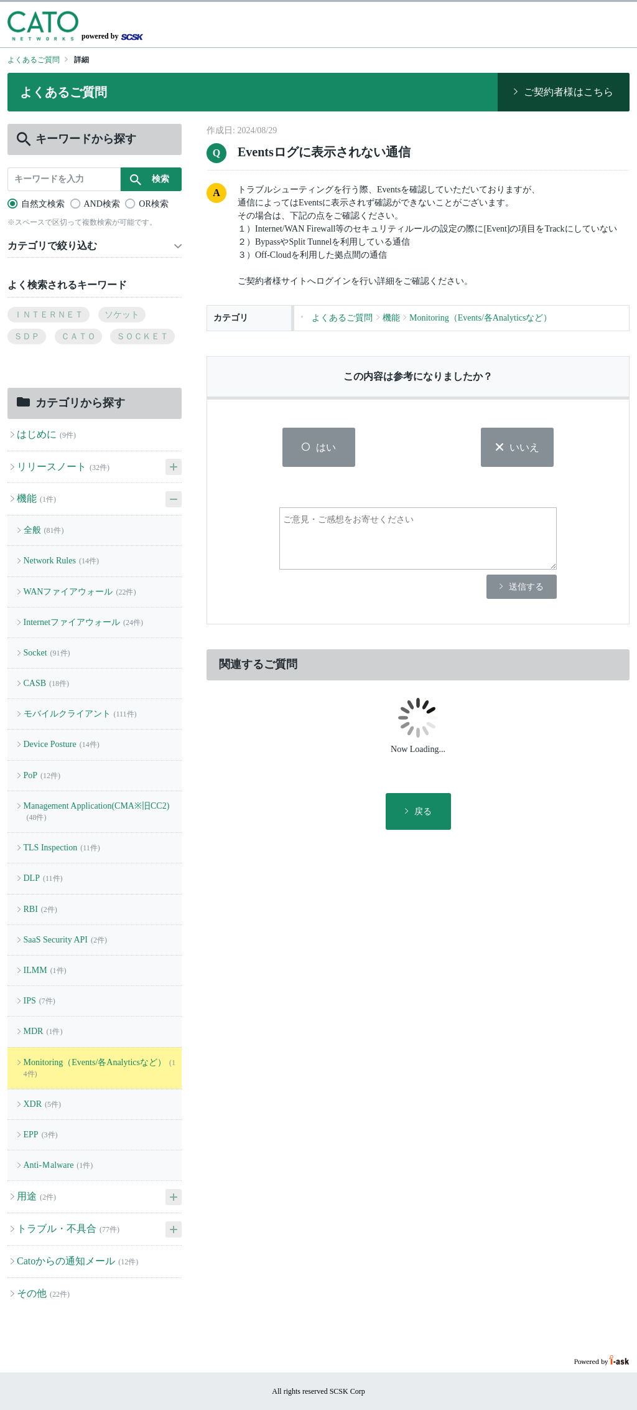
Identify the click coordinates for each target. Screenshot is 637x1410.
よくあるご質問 (33, 59)
